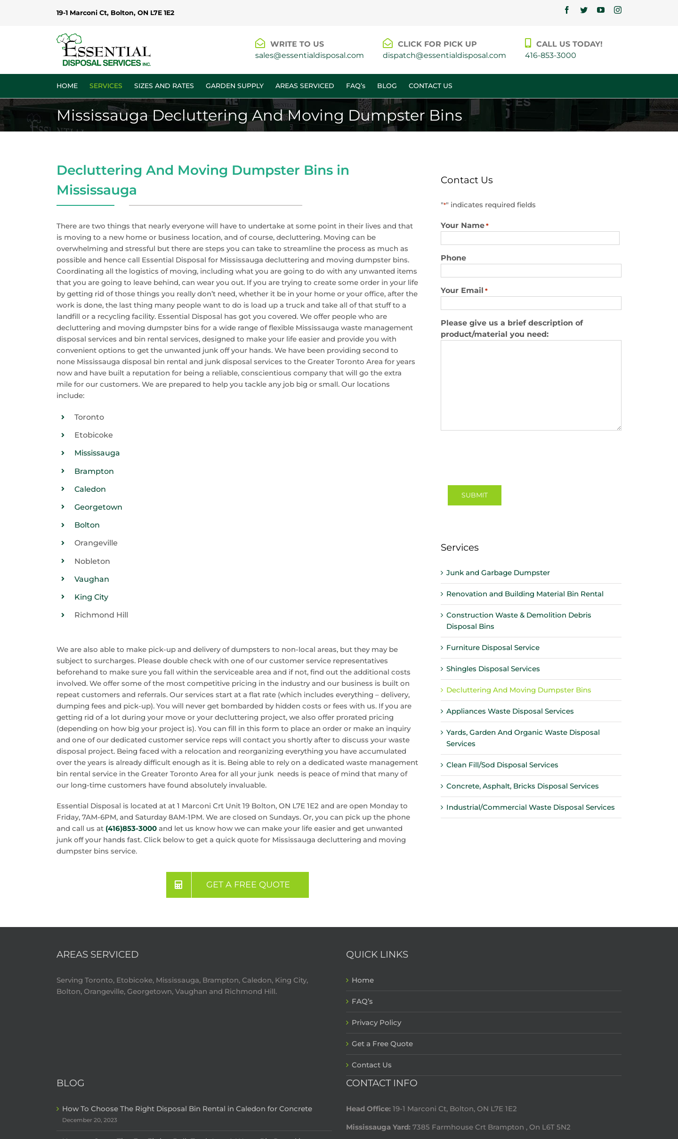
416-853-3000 (550, 55)
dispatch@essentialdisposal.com (444, 55)
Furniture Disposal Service (493, 647)
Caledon (90, 489)
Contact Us (372, 1064)
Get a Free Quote (382, 1043)
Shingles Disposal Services (493, 668)
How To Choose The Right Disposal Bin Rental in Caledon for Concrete (187, 1108)
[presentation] (512, 456)
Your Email (464, 290)
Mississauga (97, 452)
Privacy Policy (376, 1022)
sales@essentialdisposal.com (309, 55)
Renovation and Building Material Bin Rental (525, 593)
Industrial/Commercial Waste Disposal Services (530, 807)
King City (91, 597)
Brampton (94, 471)
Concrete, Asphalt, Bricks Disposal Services (522, 785)
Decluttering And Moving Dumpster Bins (518, 689)
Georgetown (98, 507)
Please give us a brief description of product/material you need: (512, 328)
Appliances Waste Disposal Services (510, 711)
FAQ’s (362, 1001)
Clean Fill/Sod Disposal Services (502, 764)
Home (363, 980)
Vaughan (91, 579)
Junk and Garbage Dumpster (498, 572)
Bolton (87, 525)
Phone (453, 257)
